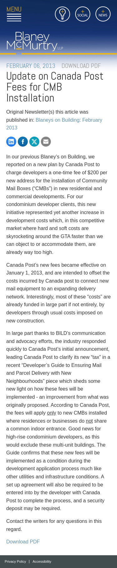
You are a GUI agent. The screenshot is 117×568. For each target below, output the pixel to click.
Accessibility (41, 561)
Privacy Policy (15, 561)
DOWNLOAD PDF (81, 66)
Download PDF (23, 541)
